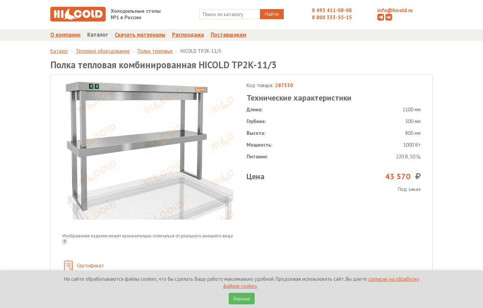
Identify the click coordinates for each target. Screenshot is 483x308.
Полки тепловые (155, 51)
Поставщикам (228, 34)
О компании (65, 34)
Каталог (97, 34)
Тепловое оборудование (103, 51)
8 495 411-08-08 (332, 10)
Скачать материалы (140, 34)
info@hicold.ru (395, 10)
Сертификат (84, 266)
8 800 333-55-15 (332, 17)
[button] (64, 242)
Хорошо (241, 299)
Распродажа (188, 34)
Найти (272, 14)
